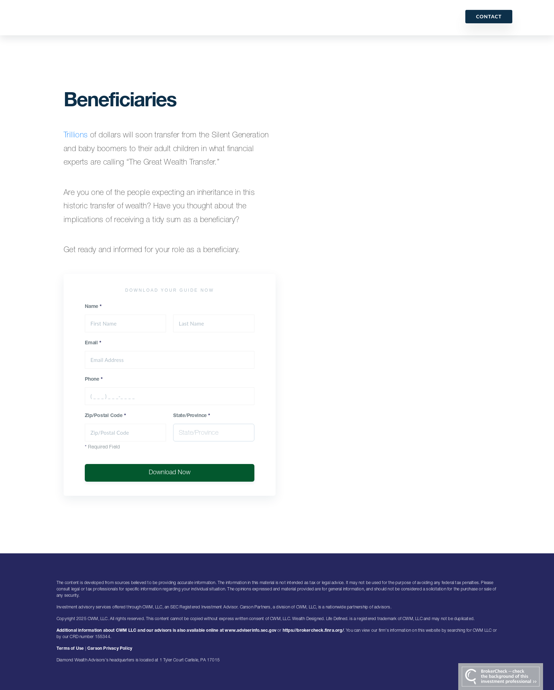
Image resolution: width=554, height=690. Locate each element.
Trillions (76, 135)
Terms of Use (70, 649)
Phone (94, 379)
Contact (489, 16)
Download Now (169, 473)
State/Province (191, 416)
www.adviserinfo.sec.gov (250, 631)
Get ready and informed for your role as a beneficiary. (152, 250)
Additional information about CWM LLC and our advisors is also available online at (141, 631)
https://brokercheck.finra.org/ (313, 631)
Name (93, 306)
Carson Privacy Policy (109, 649)
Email (93, 343)
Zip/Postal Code (105, 416)
